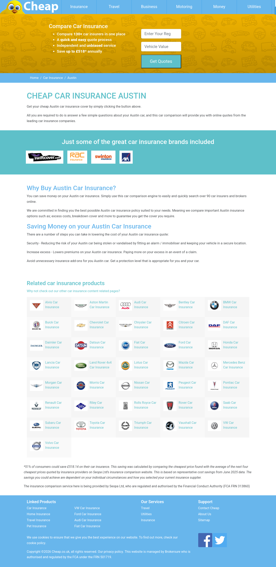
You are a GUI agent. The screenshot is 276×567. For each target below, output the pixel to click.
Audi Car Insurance (87, 520)
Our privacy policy (110, 552)
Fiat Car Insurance (87, 526)
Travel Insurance (38, 520)
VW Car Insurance (87, 508)
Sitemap (204, 520)
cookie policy (36, 543)
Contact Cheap (208, 508)
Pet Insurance (36, 526)
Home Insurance (38, 514)
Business (149, 6)
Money (219, 6)
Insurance (79, 6)
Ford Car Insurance (87, 514)
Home (34, 78)
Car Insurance (53, 78)
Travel (114, 6)
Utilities (254, 6)
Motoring (184, 6)
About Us (204, 514)
